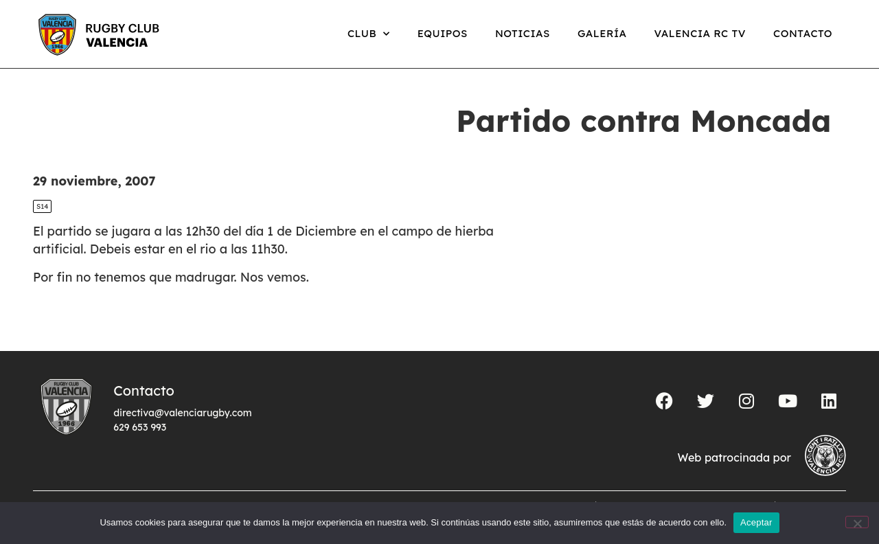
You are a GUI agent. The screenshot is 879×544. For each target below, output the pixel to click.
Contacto (802, 33)
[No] (857, 522)
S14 (42, 206)
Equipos (443, 33)
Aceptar (756, 522)
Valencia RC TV (700, 33)
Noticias (522, 33)
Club (368, 34)
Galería (602, 33)
